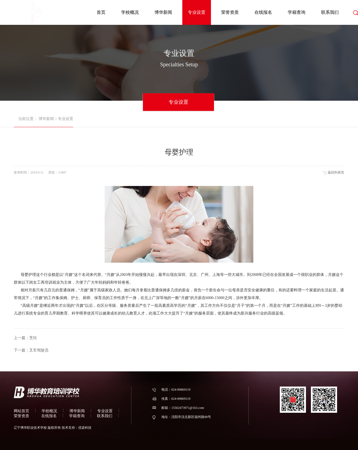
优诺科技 (84, 428)
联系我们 (330, 12)
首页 (101, 12)
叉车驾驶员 (38, 350)
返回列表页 (336, 172)
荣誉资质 (230, 12)
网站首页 (21, 411)
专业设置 (196, 12)
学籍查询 (296, 12)
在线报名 (263, 12)
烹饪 (33, 338)
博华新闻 (163, 12)
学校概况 (130, 12)
